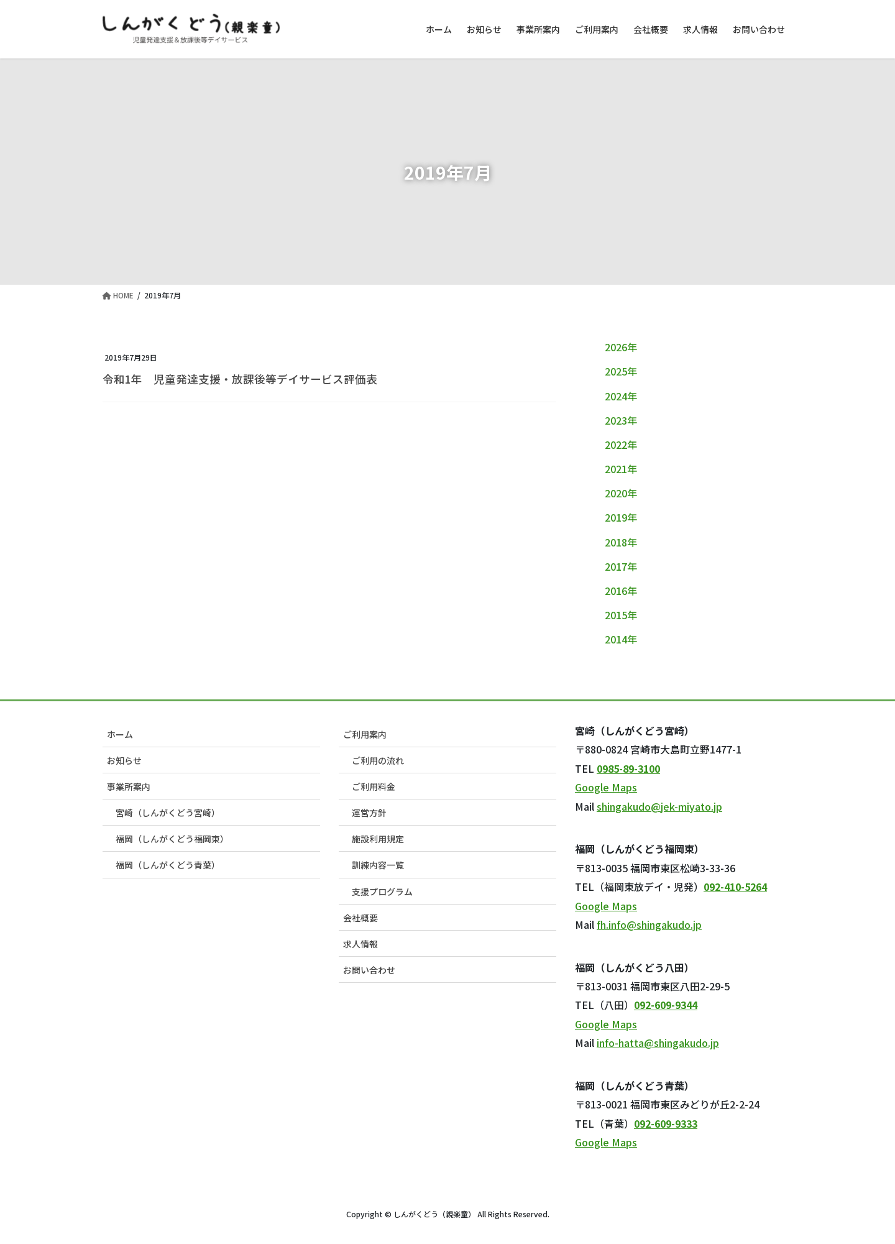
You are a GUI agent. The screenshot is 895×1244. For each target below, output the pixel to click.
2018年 (621, 542)
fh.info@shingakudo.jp (649, 924)
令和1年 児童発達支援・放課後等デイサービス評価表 (240, 379)
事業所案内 (128, 786)
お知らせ (124, 760)
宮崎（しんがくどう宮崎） (168, 812)
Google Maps (606, 787)
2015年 (621, 614)
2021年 (621, 468)
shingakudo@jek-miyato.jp (659, 806)
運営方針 (369, 812)
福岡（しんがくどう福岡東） (172, 838)
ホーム (120, 734)
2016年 (621, 590)
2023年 (621, 420)
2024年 (621, 396)
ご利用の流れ (378, 760)
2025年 (621, 371)
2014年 (621, 639)
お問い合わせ (369, 970)
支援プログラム (382, 891)
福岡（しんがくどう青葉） (168, 865)
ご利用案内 (365, 734)
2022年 (621, 444)
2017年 (621, 566)
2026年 (621, 346)
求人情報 (360, 944)
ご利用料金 (373, 786)
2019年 (621, 517)
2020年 (621, 493)
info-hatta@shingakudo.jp (658, 1042)
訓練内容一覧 (378, 865)
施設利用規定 (378, 838)
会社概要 (360, 917)
